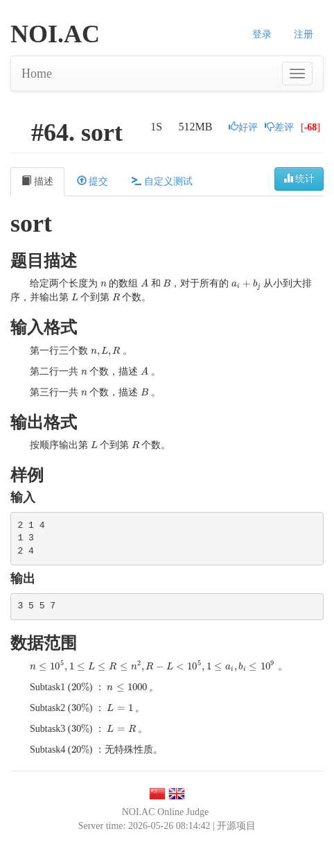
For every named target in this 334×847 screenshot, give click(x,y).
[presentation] (103, 283)
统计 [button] (299, 178)
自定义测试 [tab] (162, 181)
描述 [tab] (37, 181)
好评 (243, 127)
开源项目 (236, 826)
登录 (262, 34)
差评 (279, 127)
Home (36, 73)
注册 (303, 34)
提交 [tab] (93, 181)
